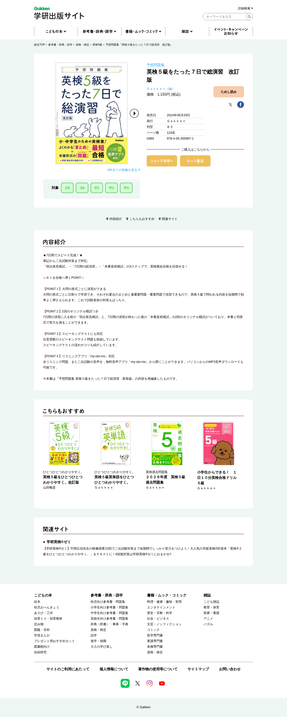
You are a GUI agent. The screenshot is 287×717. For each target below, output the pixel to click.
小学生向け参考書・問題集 (109, 607)
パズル (208, 624)
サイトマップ (198, 669)
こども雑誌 (211, 601)
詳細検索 (245, 8)
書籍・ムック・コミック (167, 595)
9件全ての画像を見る (123, 170)
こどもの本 (43, 595)
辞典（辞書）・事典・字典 (109, 624)
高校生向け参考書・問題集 (109, 618)
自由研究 (40, 652)
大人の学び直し (102, 646)
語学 (94, 635)
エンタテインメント (161, 607)
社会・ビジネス (158, 618)
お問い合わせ (230, 669)
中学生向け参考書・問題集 (109, 613)
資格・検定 (82, 44)
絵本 (37, 601)
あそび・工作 (43, 613)
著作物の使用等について (158, 669)
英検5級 (97, 44)
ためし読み (229, 92)
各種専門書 (155, 646)
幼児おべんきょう (46, 607)
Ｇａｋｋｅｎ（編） (161, 88)
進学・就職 (98, 641)
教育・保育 (211, 607)
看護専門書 (155, 641)
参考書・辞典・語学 (60, 44)
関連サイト (170, 219)
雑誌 (207, 595)
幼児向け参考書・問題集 (108, 601)
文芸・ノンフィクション (164, 624)
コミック (153, 629)
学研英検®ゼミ (59, 542)
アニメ (208, 618)
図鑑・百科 (42, 629)
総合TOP (39, 44)
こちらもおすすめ (141, 219)
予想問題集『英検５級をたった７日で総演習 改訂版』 (139, 44)
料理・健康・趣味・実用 (164, 601)
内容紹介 (115, 219)
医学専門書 (155, 635)
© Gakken (143, 707)
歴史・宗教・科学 (159, 613)
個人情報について (114, 669)
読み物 (38, 624)
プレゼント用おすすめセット (54, 641)
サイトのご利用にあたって (67, 669)
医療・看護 (211, 613)
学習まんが (42, 635)
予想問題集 (156, 65)
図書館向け (42, 646)
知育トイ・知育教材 (48, 618)
